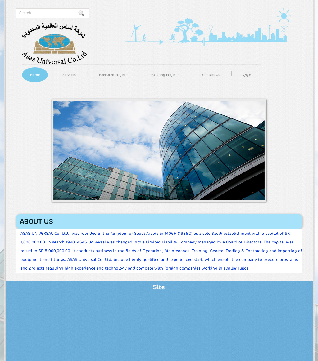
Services (69, 75)
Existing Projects (165, 75)
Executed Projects (114, 75)
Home (35, 75)
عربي (247, 75)
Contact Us (211, 75)
